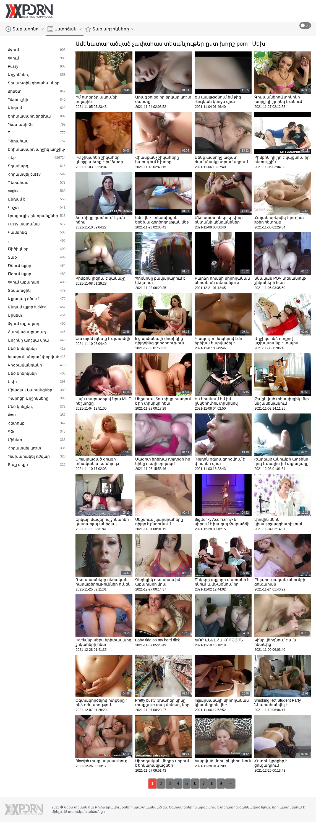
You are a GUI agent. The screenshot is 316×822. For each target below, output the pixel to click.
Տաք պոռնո (25, 29)
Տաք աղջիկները (109, 29)
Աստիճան (65, 29)
